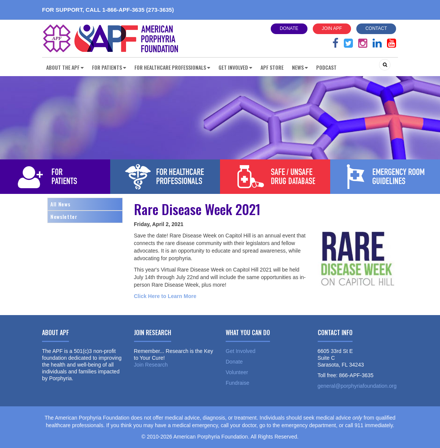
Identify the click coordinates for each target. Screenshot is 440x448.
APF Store (272, 67)
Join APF (332, 28)
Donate (289, 28)
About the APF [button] (65, 67)
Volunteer (237, 372)
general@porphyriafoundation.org (357, 386)
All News (60, 204)
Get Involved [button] (235, 67)
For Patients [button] (109, 67)
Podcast (326, 67)
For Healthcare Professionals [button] (172, 67)
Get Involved (241, 351)
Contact (376, 28)
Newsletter (64, 216)
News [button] (300, 67)
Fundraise (237, 383)
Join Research (151, 365)
